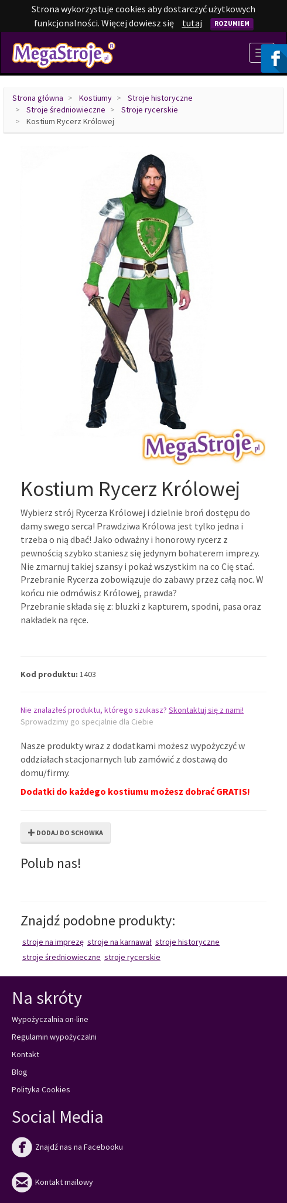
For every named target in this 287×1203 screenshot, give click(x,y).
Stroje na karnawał (119, 942)
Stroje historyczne (160, 98)
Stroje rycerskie (149, 109)
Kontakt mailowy (52, 1182)
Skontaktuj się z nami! (206, 710)
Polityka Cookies (41, 1089)
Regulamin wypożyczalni (54, 1036)
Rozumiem (232, 23)
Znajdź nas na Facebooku (67, 1146)
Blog (20, 1072)
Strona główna (37, 98)
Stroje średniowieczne (65, 109)
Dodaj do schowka (65, 832)
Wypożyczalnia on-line (50, 1019)
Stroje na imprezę (53, 942)
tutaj (192, 23)
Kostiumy (95, 98)
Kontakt (25, 1054)
